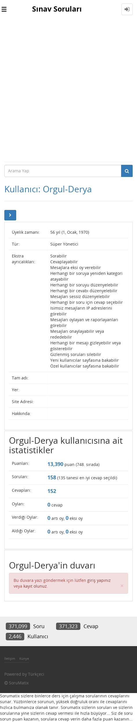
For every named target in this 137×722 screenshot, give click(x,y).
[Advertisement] (68, 90)
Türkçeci (36, 674)
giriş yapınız (99, 580)
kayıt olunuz (35, 586)
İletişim (9, 658)
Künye (24, 658)
